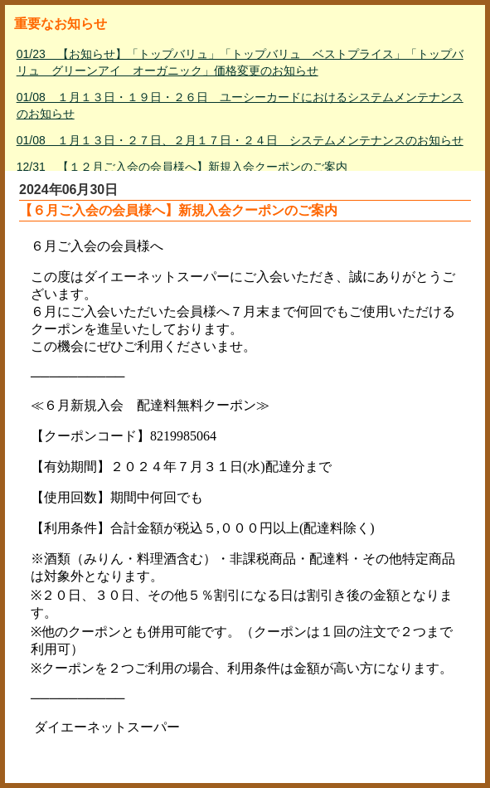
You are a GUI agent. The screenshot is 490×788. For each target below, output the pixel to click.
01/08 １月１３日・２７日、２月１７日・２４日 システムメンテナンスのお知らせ (240, 140)
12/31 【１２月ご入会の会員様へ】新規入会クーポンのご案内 (182, 166)
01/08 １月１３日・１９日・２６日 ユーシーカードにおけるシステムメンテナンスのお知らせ (240, 105)
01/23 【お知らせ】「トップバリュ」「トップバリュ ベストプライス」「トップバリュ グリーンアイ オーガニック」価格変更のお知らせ (240, 62)
